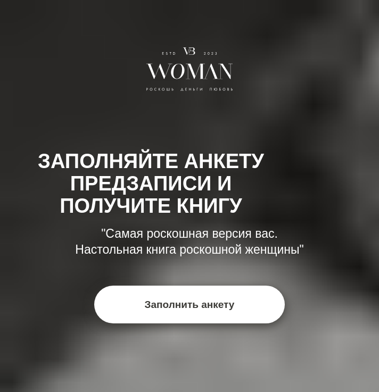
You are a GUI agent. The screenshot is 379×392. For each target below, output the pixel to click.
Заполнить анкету (190, 304)
